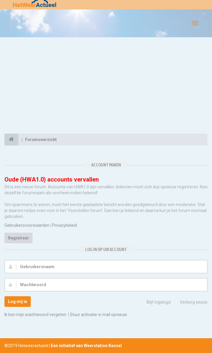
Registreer (18, 238)
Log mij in (17, 301)
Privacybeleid (64, 225)
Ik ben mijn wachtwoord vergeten (35, 314)
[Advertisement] (106, 86)
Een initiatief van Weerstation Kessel (86, 345)
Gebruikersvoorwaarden (26, 225)
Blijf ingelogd (155, 303)
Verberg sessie (190, 303)
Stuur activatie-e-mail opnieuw (98, 314)
